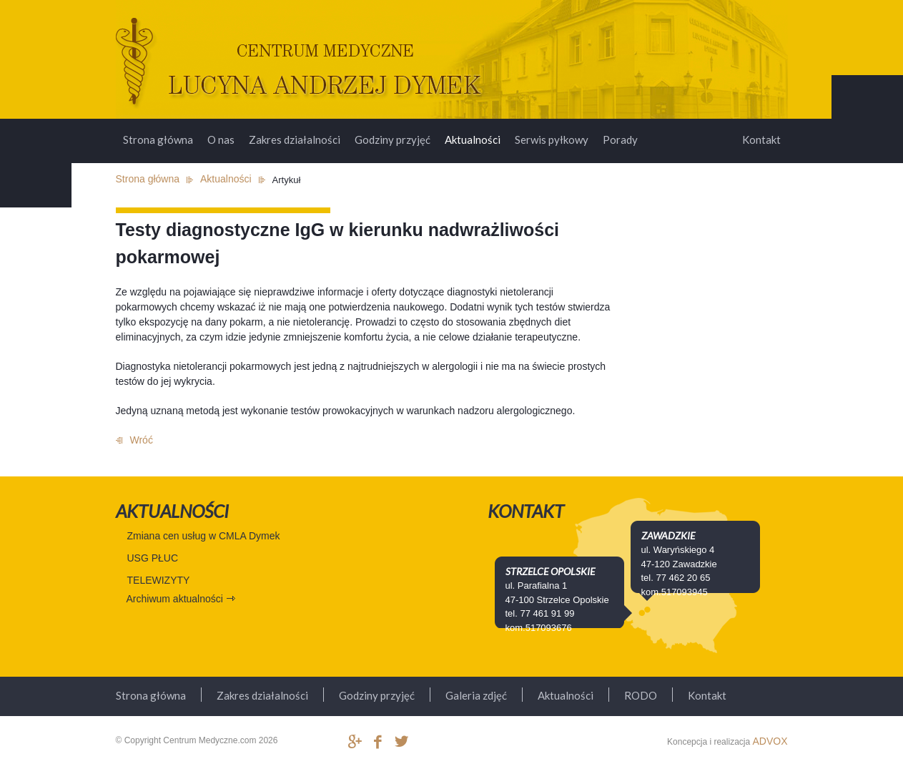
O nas (221, 139)
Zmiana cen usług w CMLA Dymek (203, 536)
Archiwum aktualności (175, 598)
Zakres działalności (294, 139)
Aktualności (472, 139)
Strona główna (158, 139)
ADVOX (769, 741)
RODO (640, 695)
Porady (620, 139)
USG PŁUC (153, 558)
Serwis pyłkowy (551, 139)
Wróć (141, 440)
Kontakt (761, 139)
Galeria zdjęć (476, 695)
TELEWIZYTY (158, 580)
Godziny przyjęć (392, 139)
